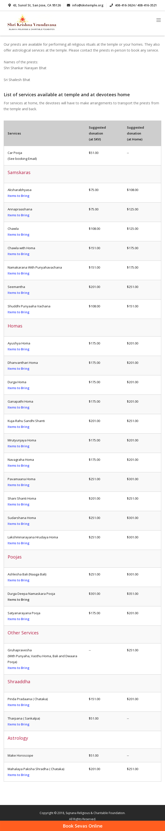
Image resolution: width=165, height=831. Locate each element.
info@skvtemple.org (85, 5)
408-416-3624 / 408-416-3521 (133, 5)
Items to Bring (19, 195)
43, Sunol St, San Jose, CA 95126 (34, 5)
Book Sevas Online (83, 826)
